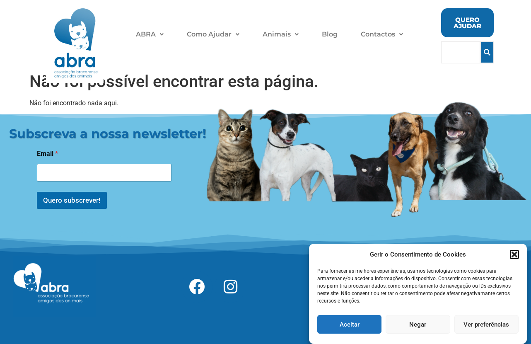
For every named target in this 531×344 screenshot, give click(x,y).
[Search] (460, 52)
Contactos (382, 34)
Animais (281, 34)
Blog (330, 34)
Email (47, 153)
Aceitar (350, 330)
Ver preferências (486, 330)
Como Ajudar (213, 34)
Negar (417, 330)
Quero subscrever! (72, 200)
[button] (514, 260)
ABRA (150, 34)
